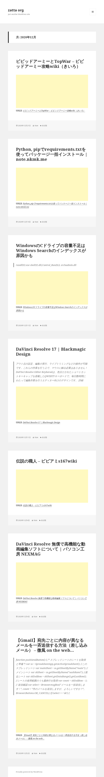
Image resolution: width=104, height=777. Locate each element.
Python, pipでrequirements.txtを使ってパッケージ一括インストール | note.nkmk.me (51, 154)
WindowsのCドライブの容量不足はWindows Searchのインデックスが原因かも (51, 250)
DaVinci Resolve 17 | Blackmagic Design (51, 351)
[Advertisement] (52, 91)
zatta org (16, 10)
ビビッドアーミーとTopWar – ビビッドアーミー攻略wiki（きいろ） (50, 63)
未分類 (44, 125)
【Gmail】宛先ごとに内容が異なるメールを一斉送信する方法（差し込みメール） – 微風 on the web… (52, 645)
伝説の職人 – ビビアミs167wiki (46, 461)
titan (36, 125)
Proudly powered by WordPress (29, 772)
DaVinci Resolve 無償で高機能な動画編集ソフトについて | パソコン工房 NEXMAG (50, 549)
